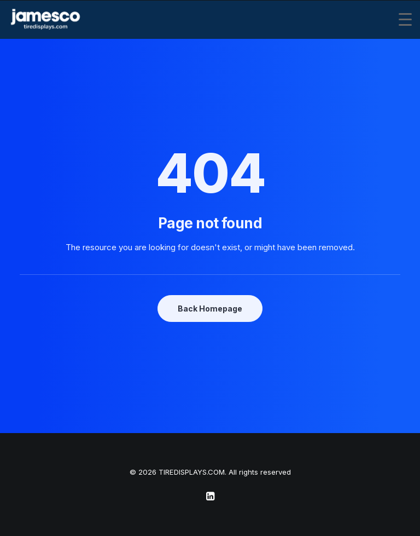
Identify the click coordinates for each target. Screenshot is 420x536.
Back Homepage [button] (210, 308)
